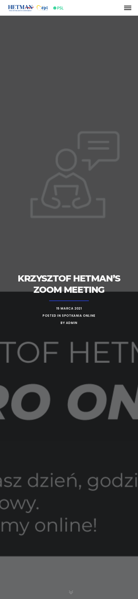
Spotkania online (79, 315)
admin (71, 323)
